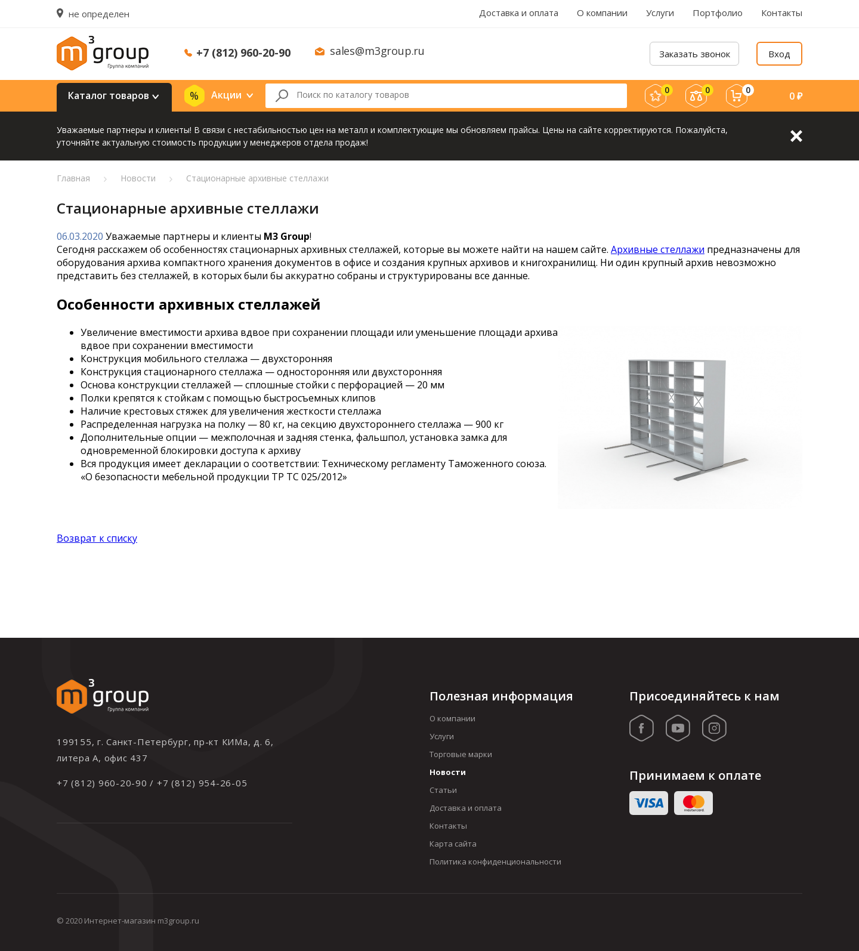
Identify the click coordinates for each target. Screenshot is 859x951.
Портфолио (718, 12)
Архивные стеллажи (657, 249)
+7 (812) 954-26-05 (202, 783)
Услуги (660, 12)
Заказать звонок (694, 54)
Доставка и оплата (518, 12)
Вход (779, 54)
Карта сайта (453, 843)
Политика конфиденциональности (495, 861)
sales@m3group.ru (377, 51)
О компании (602, 12)
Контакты (781, 12)
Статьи (443, 790)
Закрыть (796, 136)
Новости (448, 772)
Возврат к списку (97, 538)
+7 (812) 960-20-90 (243, 52)
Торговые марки (461, 754)
